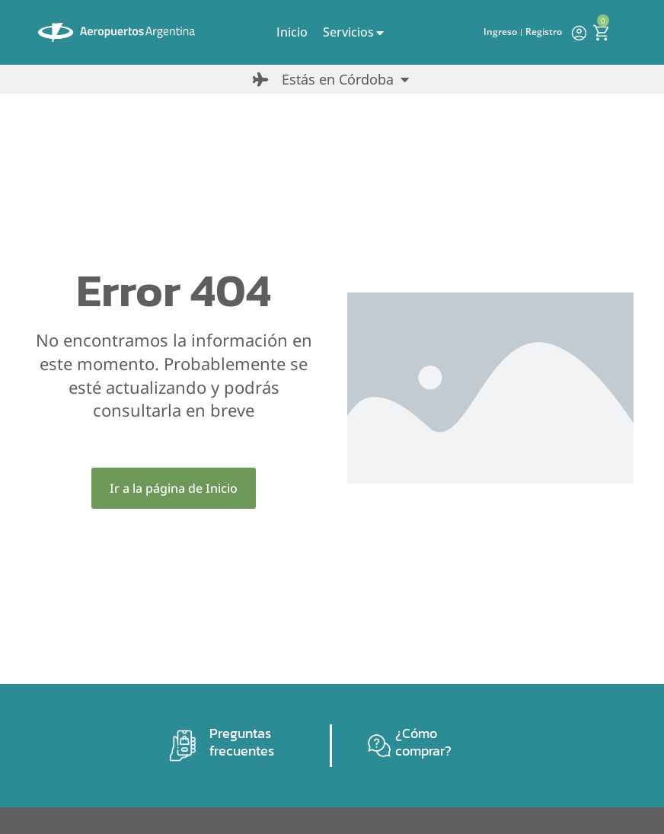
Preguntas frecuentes (241, 742)
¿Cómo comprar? (423, 742)
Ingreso (500, 31)
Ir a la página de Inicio (174, 488)
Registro (543, 31)
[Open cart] (600, 32)
